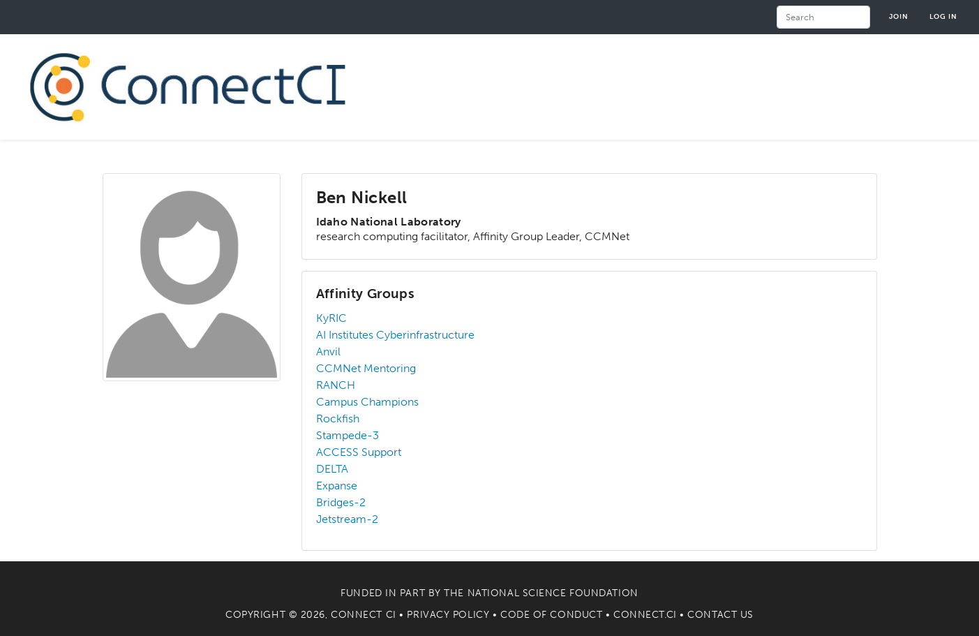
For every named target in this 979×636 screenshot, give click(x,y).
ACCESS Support (358, 452)
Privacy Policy (448, 615)
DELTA (332, 468)
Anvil (328, 351)
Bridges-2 (341, 502)
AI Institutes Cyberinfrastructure (395, 334)
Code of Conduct (551, 615)
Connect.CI (645, 615)
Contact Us (720, 615)
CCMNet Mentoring (366, 368)
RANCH (335, 385)
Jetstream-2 (347, 519)
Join (899, 16)
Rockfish (337, 418)
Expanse (336, 485)
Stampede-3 (347, 435)
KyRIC (331, 318)
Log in (943, 16)
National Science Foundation (553, 593)
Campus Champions (367, 401)
